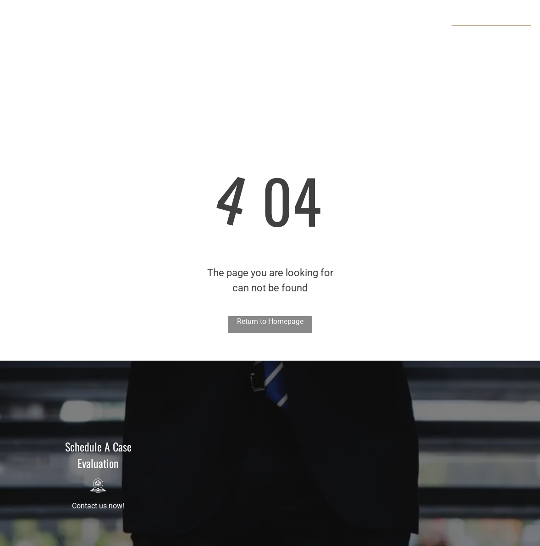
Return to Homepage (270, 321)
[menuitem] (138, 32)
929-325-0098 (494, 36)
